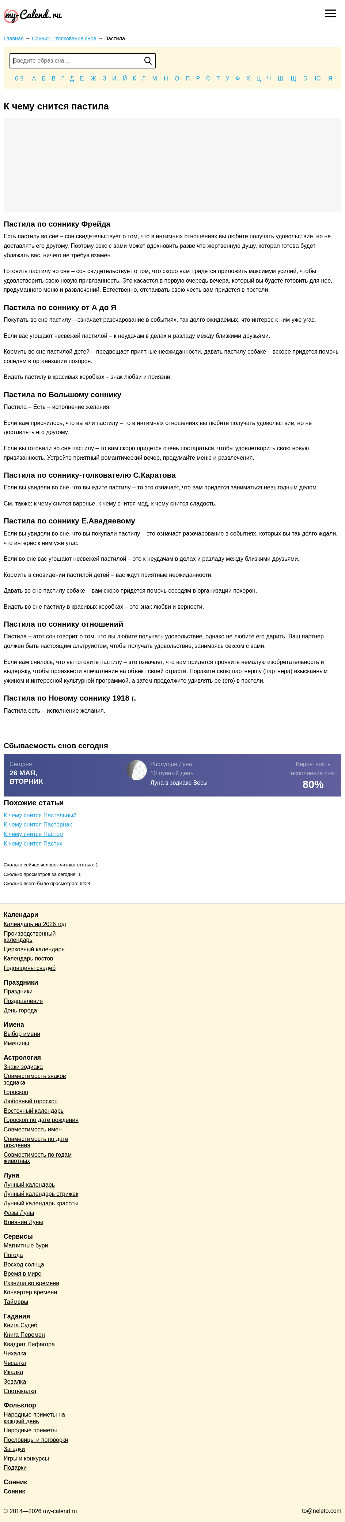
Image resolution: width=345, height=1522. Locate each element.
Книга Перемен (24, 1335)
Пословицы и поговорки (36, 1440)
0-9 (19, 78)
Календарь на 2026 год (35, 924)
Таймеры (16, 1302)
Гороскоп (16, 1092)
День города (20, 1010)
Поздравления (23, 1001)
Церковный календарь (34, 949)
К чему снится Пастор (33, 834)
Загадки (14, 1449)
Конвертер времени (30, 1292)
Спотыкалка (20, 1391)
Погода (13, 1255)
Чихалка (15, 1353)
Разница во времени (31, 1283)
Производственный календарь (30, 936)
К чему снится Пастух (33, 843)
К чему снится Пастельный (40, 815)
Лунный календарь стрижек (41, 1194)
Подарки (15, 1468)
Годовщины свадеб (30, 968)
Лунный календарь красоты (41, 1203)
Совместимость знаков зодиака (35, 1079)
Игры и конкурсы (26, 1458)
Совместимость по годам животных (38, 1158)
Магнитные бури (26, 1245)
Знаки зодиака (23, 1067)
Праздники (18, 991)
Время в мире (22, 1274)
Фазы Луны (19, 1213)
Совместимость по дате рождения (36, 1142)
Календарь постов (28, 958)
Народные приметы (30, 1430)
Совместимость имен (33, 1129)
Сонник (14, 1491)
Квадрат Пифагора (29, 1344)
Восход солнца (24, 1264)
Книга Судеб (20, 1325)
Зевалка (15, 1382)
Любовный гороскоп (31, 1101)
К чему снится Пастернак (38, 824)
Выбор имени (22, 1034)
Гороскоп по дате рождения (41, 1120)
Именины (16, 1043)
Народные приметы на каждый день (34, 1417)
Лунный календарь (29, 1185)
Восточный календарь (34, 1111)
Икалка (13, 1372)
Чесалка (15, 1363)
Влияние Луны (23, 1222)
